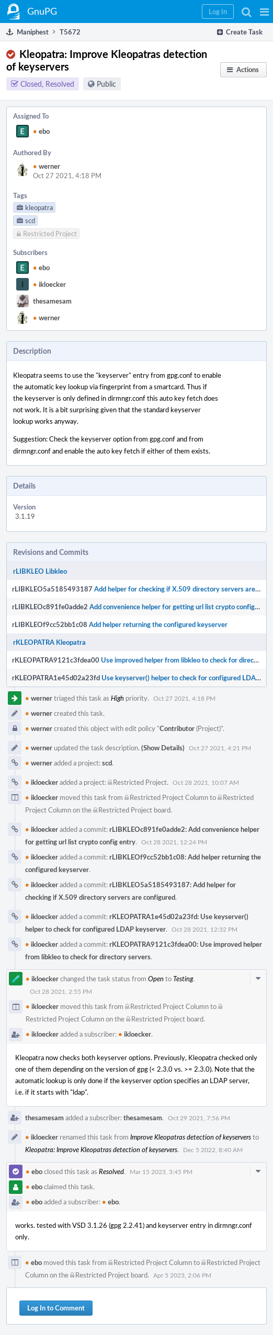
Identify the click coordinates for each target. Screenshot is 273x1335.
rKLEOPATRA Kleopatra (49, 642)
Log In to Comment (56, 1308)
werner (46, 166)
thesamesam (52, 301)
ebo (41, 131)
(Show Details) (163, 747)
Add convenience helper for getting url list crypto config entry (180, 606)
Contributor (177, 728)
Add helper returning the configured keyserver (158, 624)
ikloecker (49, 284)
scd (107, 763)
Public (106, 84)
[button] (264, 11)
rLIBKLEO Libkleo (40, 571)
